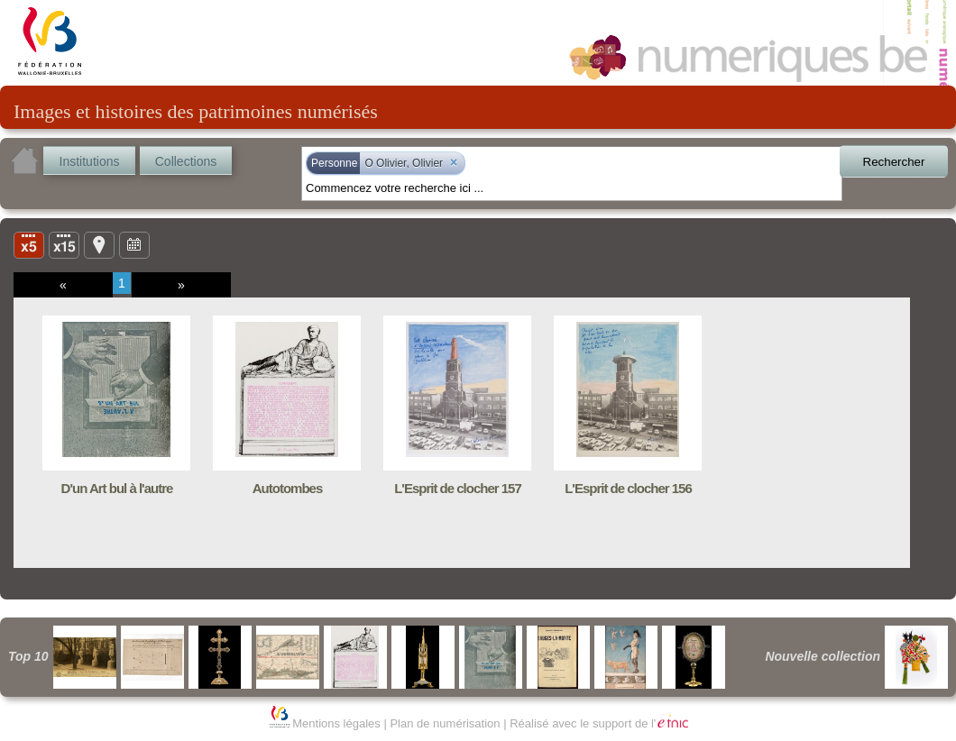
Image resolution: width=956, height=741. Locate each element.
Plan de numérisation (445, 723)
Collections (185, 161)
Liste (64, 244)
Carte (99, 244)
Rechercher (894, 162)
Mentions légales (336, 723)
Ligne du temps (134, 244)
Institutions (90, 161)
